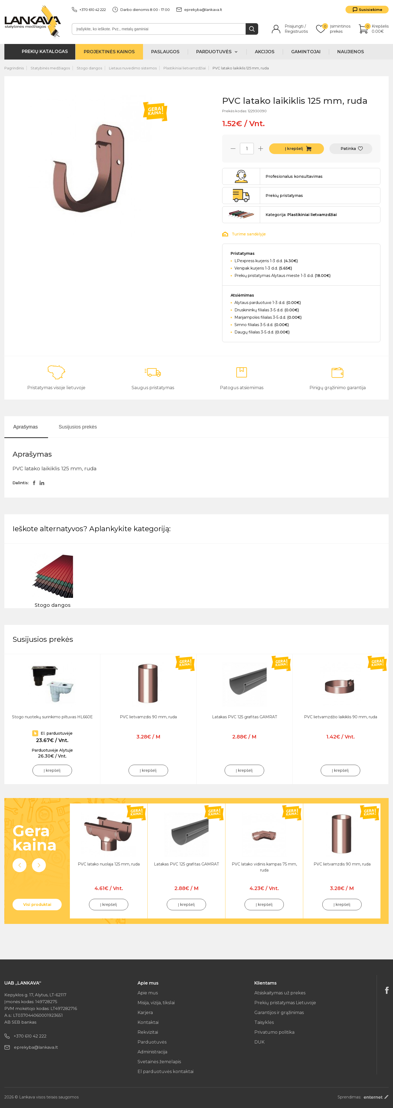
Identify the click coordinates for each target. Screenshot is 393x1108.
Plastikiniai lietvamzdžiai (184, 68)
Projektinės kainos (109, 51)
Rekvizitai (148, 1032)
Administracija (152, 1051)
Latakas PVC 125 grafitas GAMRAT (244, 716)
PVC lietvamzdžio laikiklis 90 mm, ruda (340, 716)
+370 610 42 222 (89, 9)
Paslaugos (165, 51)
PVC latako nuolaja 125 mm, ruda (109, 864)
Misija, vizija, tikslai (156, 1002)
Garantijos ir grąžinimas (279, 1012)
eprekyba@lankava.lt (199, 9)
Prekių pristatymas (284, 195)
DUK (259, 1042)
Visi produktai (37, 904)
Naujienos (350, 51)
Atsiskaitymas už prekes (279, 992)
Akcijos (265, 51)
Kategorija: (301, 214)
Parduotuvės (152, 1042)
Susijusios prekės (78, 427)
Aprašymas (25, 427)
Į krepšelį (294, 148)
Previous (19, 865)
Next (39, 865)
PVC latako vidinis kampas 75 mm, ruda (264, 867)
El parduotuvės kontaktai (165, 1071)
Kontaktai (148, 1022)
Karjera (145, 1012)
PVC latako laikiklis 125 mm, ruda (241, 68)
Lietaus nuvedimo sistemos (133, 68)
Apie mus (148, 992)
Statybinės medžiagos (50, 68)
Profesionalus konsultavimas (294, 176)
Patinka (348, 148)
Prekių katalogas (45, 51)
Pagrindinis (14, 68)
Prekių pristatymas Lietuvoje (285, 1002)
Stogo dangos (89, 68)
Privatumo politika (274, 1032)
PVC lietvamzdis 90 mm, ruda (148, 716)
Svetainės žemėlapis (159, 1061)
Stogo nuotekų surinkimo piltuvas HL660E (52, 716)
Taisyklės (264, 1022)
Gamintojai (306, 51)
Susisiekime (370, 9)
